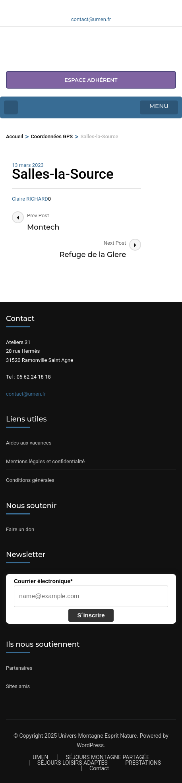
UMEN (40, 757)
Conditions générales (30, 480)
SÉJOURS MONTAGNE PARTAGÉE (107, 757)
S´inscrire (91, 615)
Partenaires (19, 668)
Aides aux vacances (28, 443)
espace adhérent (90, 80)
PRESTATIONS (143, 763)
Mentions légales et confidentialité (45, 461)
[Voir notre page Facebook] (81, 5)
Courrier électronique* (43, 581)
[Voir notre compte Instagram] (91, 5)
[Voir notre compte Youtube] (100, 5)
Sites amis (18, 686)
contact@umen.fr (26, 394)
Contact (99, 768)
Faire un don (20, 529)
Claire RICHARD (30, 199)
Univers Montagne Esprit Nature (97, 736)
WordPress (90, 745)
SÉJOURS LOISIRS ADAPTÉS (72, 763)
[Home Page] (11, 107)
